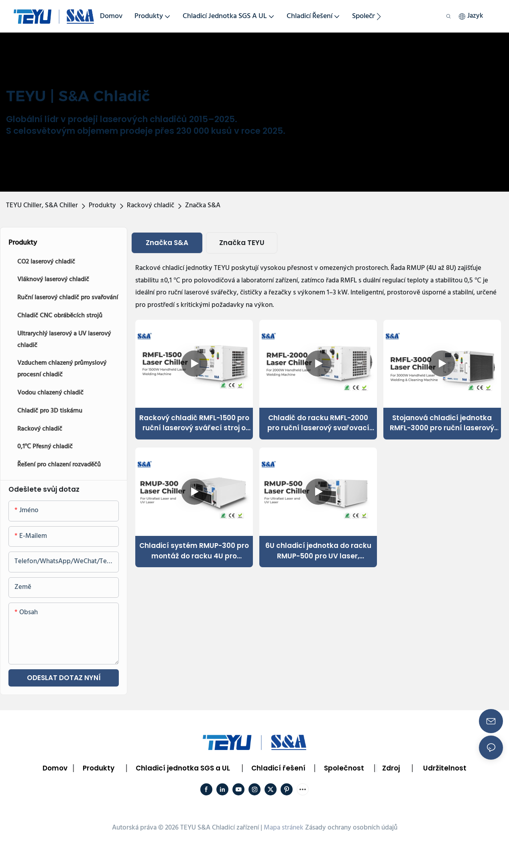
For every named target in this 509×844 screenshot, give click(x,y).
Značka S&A (202, 205)
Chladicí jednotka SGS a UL (183, 768)
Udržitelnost (444, 768)
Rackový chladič (150, 205)
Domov (55, 768)
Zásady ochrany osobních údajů (351, 827)
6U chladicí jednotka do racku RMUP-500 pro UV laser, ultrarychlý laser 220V (318, 551)
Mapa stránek (283, 827)
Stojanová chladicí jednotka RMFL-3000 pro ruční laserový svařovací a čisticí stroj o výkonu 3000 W (442, 423)
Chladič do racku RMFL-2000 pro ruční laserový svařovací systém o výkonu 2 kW (318, 423)
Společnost (344, 768)
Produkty (102, 205)
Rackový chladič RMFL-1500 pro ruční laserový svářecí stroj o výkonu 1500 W (194, 423)
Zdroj (391, 768)
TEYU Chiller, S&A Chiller (42, 205)
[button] (379, 16)
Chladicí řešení (278, 768)
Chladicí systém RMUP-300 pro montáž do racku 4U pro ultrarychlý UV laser (194, 551)
